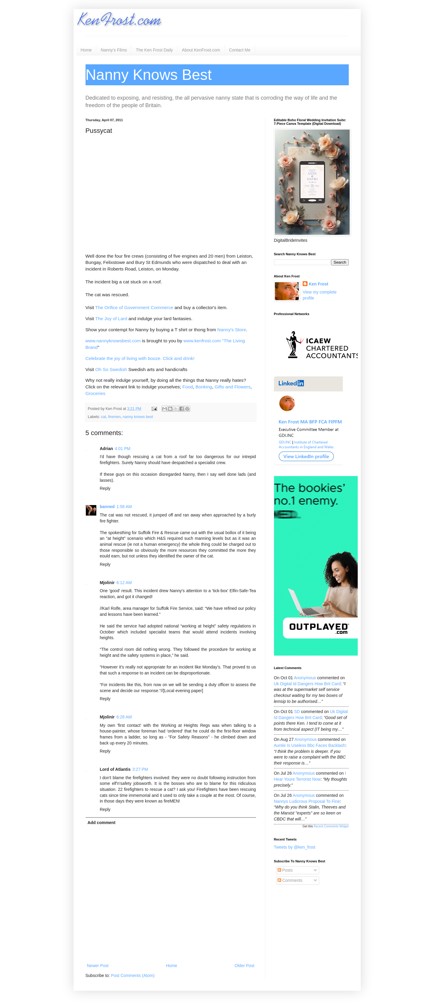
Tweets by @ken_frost (295, 847)
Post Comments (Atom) (132, 975)
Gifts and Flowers (233, 386)
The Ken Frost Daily (154, 50)
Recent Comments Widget (331, 826)
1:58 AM (124, 506)
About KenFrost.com (201, 50)
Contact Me (240, 50)
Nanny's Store (231, 329)
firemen (114, 417)
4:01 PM (122, 448)
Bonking (203, 386)
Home (86, 50)
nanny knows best (138, 417)
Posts (285, 870)
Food (187, 386)
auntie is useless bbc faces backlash (309, 745)
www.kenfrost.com (202, 340)
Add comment (101, 822)
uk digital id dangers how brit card (307, 683)
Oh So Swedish (111, 369)
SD (297, 711)
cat (103, 417)
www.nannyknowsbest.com (113, 340)
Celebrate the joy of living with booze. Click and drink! (140, 358)
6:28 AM (124, 717)
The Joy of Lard (111, 318)
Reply (105, 488)
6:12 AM (124, 582)
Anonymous (305, 677)
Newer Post (98, 965)
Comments (290, 880)
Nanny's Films (114, 50)
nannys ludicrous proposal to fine (307, 801)
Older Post (244, 965)
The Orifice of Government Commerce (134, 307)
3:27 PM (140, 769)
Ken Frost (318, 284)
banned (107, 506)
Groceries (96, 393)
